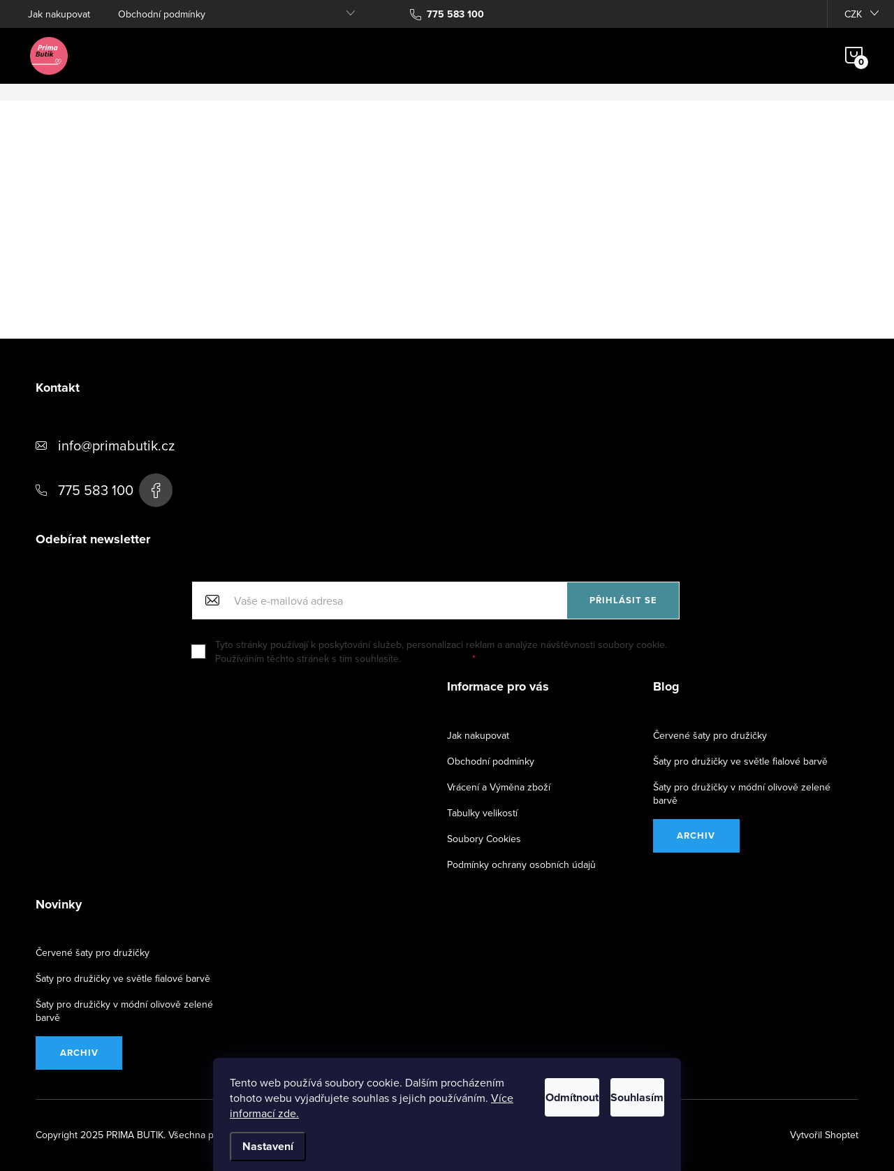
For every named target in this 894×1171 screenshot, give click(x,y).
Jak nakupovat (59, 14)
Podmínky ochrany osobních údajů (521, 864)
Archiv (696, 835)
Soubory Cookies (484, 839)
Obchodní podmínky (161, 14)
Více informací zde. (376, 1113)
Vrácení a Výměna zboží (498, 787)
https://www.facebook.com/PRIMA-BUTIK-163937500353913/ (156, 490)
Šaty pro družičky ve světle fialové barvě (740, 761)
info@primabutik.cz (116, 445)
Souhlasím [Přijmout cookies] (620, 1094)
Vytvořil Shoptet (824, 1135)
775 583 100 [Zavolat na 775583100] (95, 490)
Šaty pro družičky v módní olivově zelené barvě (741, 793)
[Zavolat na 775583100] (447, 14)
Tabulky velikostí (482, 813)
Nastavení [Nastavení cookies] (267, 1146)
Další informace (437, 658)
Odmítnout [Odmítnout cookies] (521, 1094)
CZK (853, 14)
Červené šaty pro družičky (710, 735)
